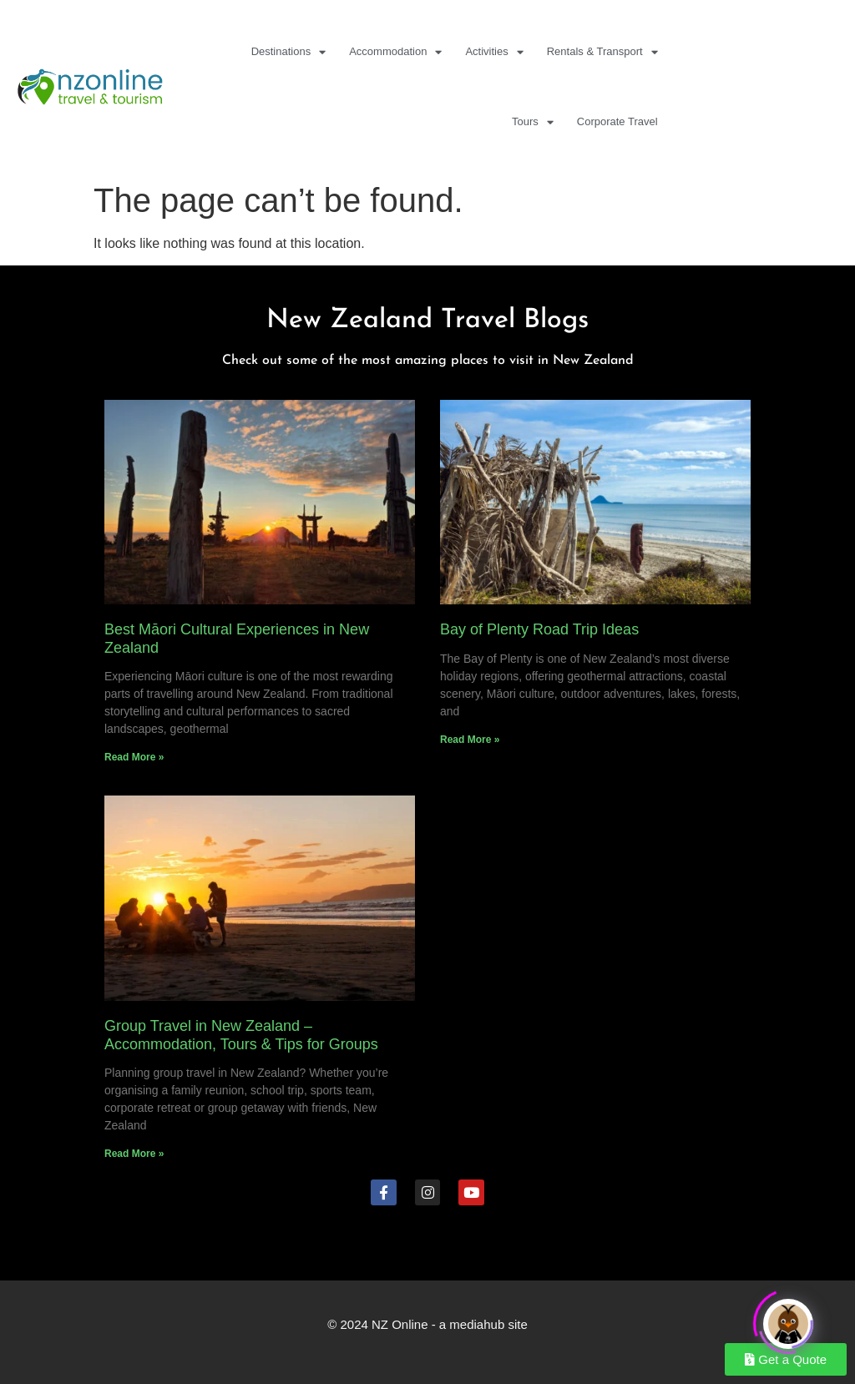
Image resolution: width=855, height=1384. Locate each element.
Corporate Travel (617, 121)
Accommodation (395, 52)
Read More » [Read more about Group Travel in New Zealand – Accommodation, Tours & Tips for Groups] (134, 1153)
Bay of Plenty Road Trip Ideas (539, 629)
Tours (533, 122)
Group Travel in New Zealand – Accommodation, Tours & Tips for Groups (241, 1035)
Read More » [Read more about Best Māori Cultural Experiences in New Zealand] (134, 757)
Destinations (288, 52)
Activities (494, 52)
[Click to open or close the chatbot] (788, 1320)
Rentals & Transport (602, 52)
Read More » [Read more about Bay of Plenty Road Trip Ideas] (469, 739)
